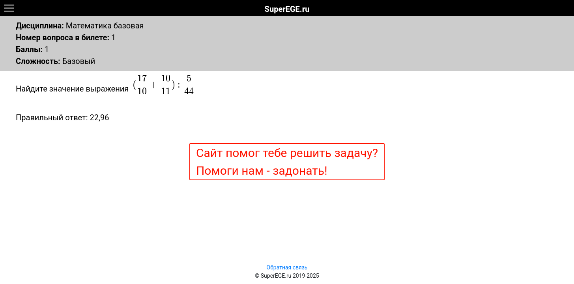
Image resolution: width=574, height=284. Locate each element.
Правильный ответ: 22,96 (62, 117)
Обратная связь (287, 267)
